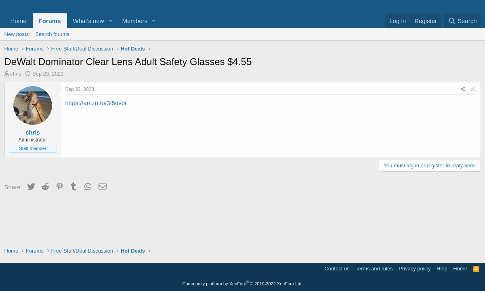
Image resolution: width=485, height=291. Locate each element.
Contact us (336, 269)
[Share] (463, 89)
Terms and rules (374, 269)
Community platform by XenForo (243, 283)
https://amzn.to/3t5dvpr (96, 102)
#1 (473, 89)
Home (18, 20)
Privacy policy (414, 269)
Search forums (52, 34)
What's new (88, 20)
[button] (110, 20)
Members (134, 20)
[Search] (462, 20)
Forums (50, 20)
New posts (16, 34)
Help (442, 269)
